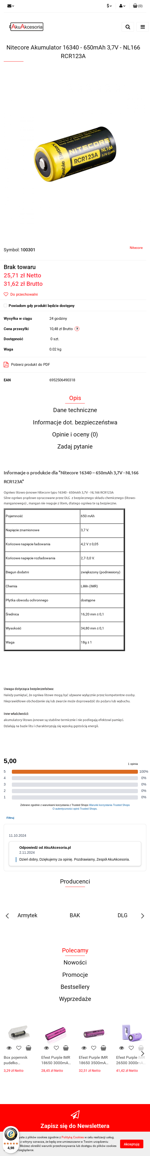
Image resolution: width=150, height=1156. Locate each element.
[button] (137, 6)
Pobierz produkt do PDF (27, 364)
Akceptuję (132, 1144)
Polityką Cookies (73, 1137)
